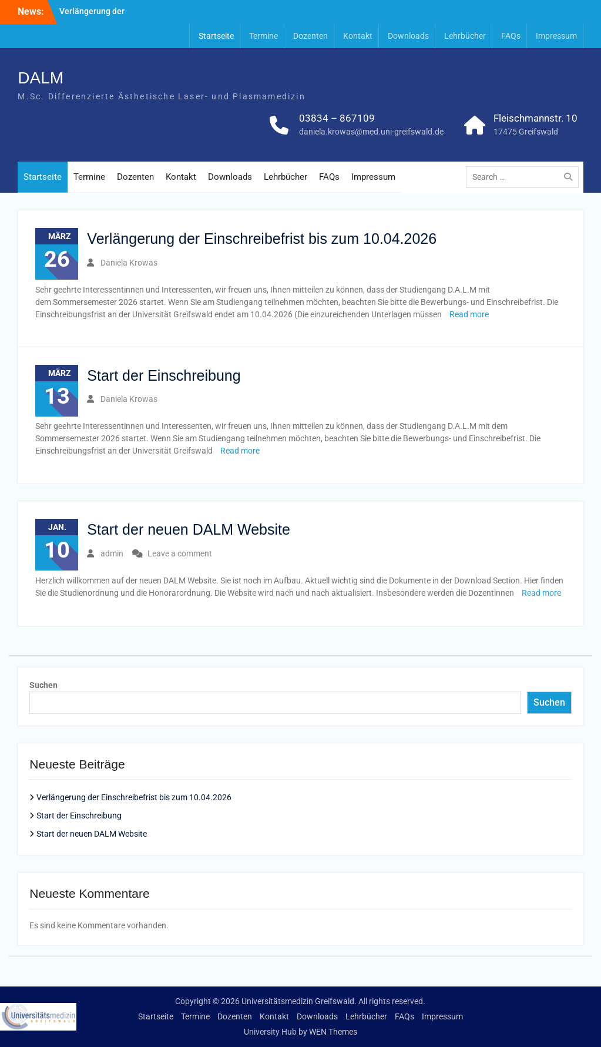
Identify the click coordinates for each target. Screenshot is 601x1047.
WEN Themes (333, 1031)
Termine (263, 36)
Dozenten (310, 36)
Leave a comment (179, 553)
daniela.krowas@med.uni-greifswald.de (371, 131)
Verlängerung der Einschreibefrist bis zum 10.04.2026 (262, 238)
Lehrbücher (465, 36)
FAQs (511, 36)
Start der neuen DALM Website (188, 529)
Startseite (216, 36)
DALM (40, 78)
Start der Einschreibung (163, 375)
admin (111, 553)
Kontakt (357, 36)
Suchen (43, 685)
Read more (469, 314)
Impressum (556, 36)
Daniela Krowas (128, 262)
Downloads (408, 36)
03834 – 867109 (337, 118)
